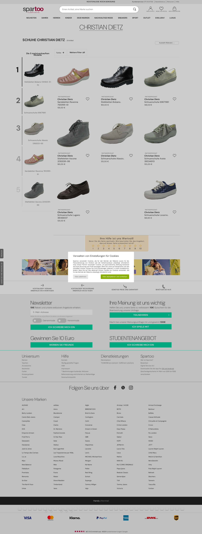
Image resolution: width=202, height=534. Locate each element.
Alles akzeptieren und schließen (114, 277)
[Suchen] (134, 9)
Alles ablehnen (80, 277)
